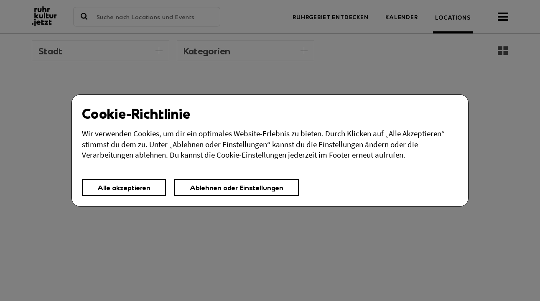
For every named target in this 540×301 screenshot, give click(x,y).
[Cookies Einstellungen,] (270, 150)
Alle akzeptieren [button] (123, 187)
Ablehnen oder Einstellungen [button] (236, 187)
